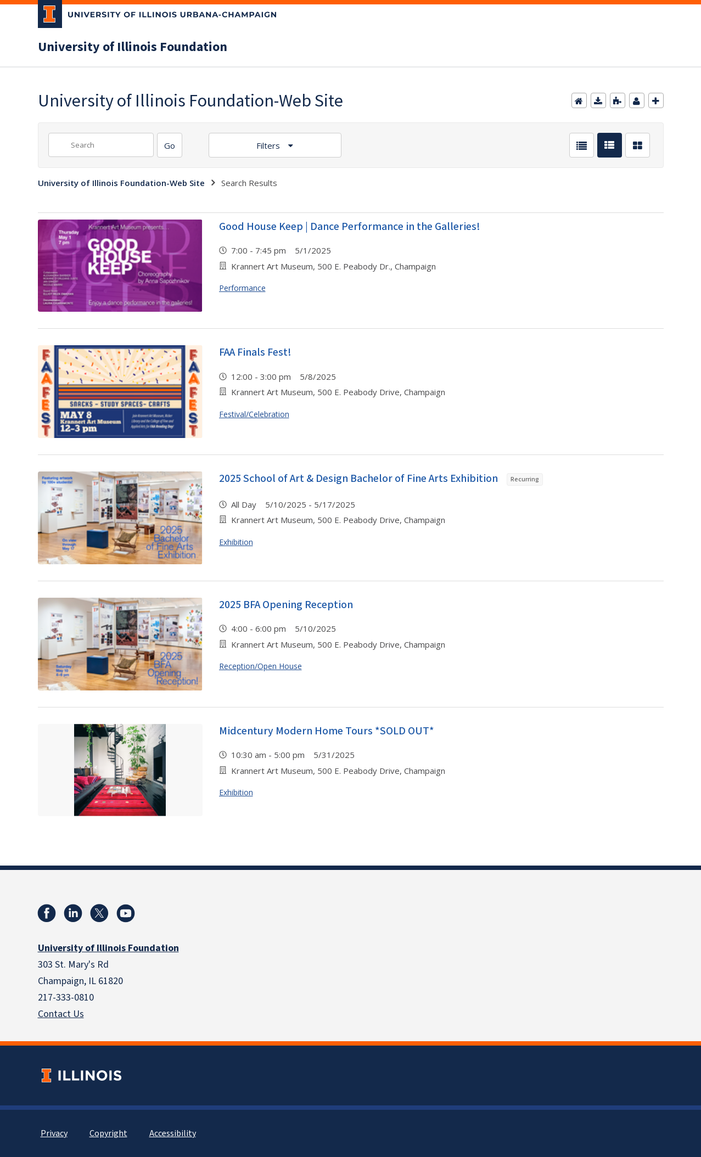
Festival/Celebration (254, 414)
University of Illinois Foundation (132, 47)
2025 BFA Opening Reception (286, 605)
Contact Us (61, 1014)
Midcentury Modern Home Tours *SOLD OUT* (326, 731)
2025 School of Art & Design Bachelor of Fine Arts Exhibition (381, 478)
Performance (242, 288)
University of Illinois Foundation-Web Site (121, 182)
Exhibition (236, 542)
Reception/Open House (260, 666)
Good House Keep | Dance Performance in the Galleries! (349, 226)
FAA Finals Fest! (255, 352)
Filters (269, 145)
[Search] (169, 145)
